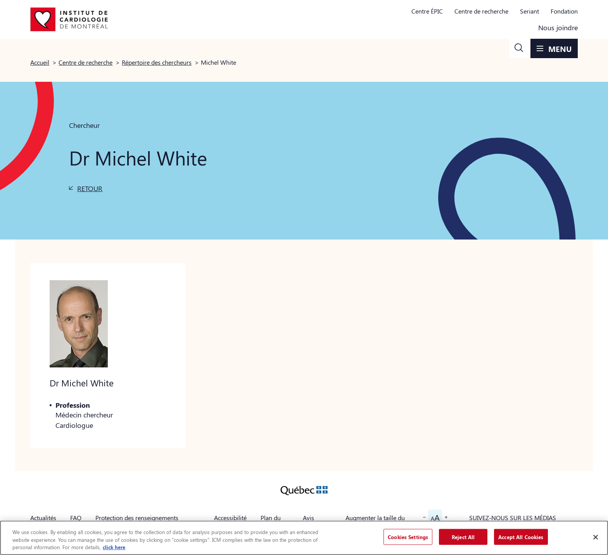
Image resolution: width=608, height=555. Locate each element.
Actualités (43, 518)
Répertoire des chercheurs (157, 62)
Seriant (529, 11)
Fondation (564, 11)
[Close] (595, 537)
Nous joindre (558, 27)
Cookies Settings (408, 536)
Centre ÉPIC (427, 11)
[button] (519, 48)
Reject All (463, 536)
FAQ (75, 518)
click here (114, 547)
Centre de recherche (481, 11)
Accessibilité (230, 518)
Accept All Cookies (520, 536)
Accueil (39, 62)
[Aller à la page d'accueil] (69, 19)
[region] (304, 538)
